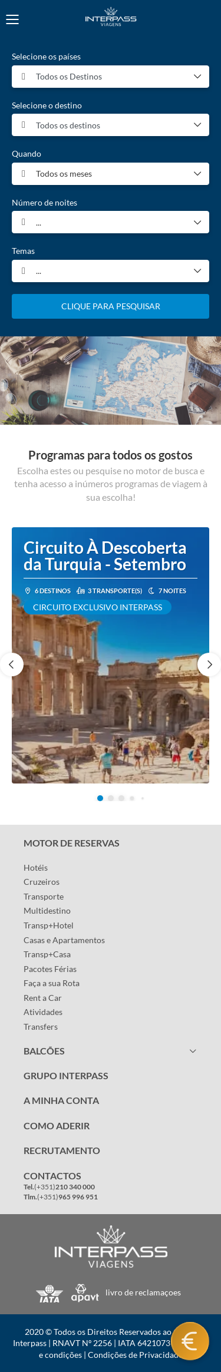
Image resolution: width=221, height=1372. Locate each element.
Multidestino (47, 910)
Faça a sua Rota (52, 983)
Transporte (44, 896)
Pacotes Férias (50, 969)
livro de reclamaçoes (143, 1292)
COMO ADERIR (57, 1125)
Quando (26, 153)
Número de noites (44, 202)
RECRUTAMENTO (62, 1150)
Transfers (41, 1026)
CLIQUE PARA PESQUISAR (110, 306)
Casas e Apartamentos (64, 940)
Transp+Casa (47, 954)
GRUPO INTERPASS (66, 1075)
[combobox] (110, 76)
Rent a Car (43, 998)
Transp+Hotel (49, 925)
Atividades (43, 1012)
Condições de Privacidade (135, 1355)
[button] (100, 798)
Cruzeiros (42, 882)
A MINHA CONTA (61, 1100)
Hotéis (36, 867)
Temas (23, 251)
